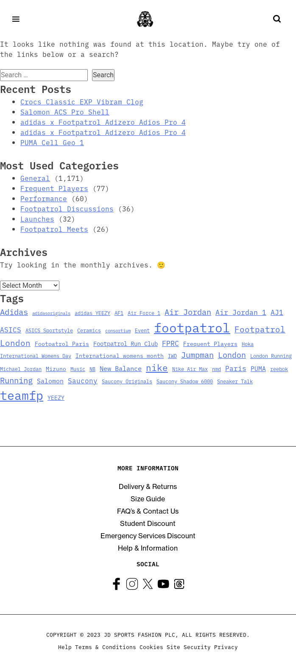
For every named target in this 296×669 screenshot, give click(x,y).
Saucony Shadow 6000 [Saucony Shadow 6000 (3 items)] (184, 381)
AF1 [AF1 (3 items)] (118, 312)
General (35, 178)
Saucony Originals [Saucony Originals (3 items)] (127, 381)
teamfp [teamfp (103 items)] (21, 394)
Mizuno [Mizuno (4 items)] (56, 369)
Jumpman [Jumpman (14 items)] (197, 354)
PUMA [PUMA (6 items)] (258, 368)
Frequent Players (54, 188)
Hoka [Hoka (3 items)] (248, 343)
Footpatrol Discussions (67, 208)
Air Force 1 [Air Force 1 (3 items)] (144, 312)
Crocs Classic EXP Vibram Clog (81, 101)
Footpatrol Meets (54, 228)
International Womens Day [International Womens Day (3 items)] (35, 355)
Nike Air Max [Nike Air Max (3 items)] (190, 368)
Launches (37, 218)
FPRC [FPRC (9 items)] (170, 343)
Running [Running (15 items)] (16, 379)
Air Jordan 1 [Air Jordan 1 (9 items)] (240, 312)
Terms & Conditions (105, 646)
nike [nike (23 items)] (157, 367)
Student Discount (148, 523)
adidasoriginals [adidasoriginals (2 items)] (51, 313)
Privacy (226, 646)
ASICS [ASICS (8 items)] (10, 329)
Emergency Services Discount (148, 535)
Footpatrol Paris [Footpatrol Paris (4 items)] (62, 344)
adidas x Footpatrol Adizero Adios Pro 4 (103, 121)
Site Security (189, 646)
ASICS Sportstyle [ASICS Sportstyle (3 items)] (49, 330)
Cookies (151, 646)
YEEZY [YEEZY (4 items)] (55, 398)
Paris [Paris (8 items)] (235, 368)
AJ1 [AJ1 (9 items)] (277, 312)
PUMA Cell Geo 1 (52, 142)
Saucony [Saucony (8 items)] (83, 380)
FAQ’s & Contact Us (148, 511)
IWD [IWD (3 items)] (172, 355)
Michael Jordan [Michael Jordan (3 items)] (21, 368)
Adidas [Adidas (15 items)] (14, 311)
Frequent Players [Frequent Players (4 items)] (210, 344)
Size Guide (148, 499)
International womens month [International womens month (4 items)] (119, 355)
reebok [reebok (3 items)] (279, 368)
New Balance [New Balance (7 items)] (121, 368)
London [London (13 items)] (232, 354)
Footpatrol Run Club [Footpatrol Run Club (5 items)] (125, 343)
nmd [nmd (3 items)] (216, 368)
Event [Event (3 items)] (142, 330)
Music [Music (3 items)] (77, 368)
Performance (43, 198)
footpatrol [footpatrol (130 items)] (192, 327)
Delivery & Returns (148, 486)
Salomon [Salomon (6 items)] (50, 380)
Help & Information (148, 548)
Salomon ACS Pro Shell (64, 111)
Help (65, 646)
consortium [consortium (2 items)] (118, 330)
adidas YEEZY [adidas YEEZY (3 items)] (92, 312)
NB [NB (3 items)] (92, 368)
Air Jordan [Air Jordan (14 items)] (188, 311)
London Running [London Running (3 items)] (271, 355)
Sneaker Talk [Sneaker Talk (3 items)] (235, 381)
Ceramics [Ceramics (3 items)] (89, 330)
